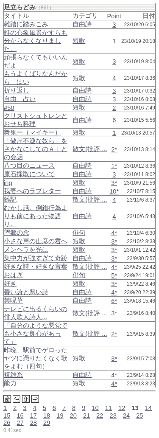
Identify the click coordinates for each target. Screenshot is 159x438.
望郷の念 (16, 232)
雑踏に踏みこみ (26, 24)
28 (33, 422)
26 (6, 422)
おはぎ (13, 275)
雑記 (10, 199)
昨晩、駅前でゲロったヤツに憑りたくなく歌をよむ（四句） (35, 358)
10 (95, 407)
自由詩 (82, 24)
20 (73, 415)
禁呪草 (13, 300)
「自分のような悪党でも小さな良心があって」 (35, 333)
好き (10, 283)
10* (114, 191)
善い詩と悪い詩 (26, 292)
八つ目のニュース (29, 165)
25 (139, 415)
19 (59, 415)
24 (126, 415)
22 (99, 415)
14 (148, 407)
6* (114, 301)
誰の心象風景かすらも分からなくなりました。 (35, 40)
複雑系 (13, 374)
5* (114, 275)
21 (86, 415)
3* (114, 183)
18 (46, 415)
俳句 (79, 232)
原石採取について (29, 174)
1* (114, 166)
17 (33, 415)
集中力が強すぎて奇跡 (35, 258)
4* (114, 233)
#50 (9, 107)
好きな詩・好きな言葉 (35, 266)
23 (113, 415)
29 (46, 422)
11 (108, 407)
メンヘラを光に (26, 249)
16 (20, 415)
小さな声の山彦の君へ (35, 241)
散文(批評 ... (90, 149)
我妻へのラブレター (32, 191)
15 (6, 415)
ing (8, 183)
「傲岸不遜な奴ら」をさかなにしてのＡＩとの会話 (35, 149)
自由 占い (20, 98)
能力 (10, 383)
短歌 (79, 40)
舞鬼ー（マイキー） (32, 132)
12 (121, 407)
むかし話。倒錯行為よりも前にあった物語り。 (35, 216)
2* (114, 149)
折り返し (16, 90)
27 (20, 422)
